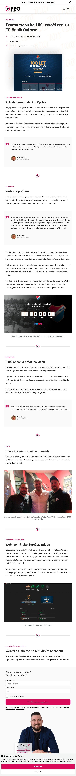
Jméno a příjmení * (10, 680)
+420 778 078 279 (22, 752)
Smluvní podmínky (20, 709)
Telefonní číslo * (10, 687)
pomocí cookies (55, 759)
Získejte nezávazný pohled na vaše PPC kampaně (37, 2)
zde (70, 761)
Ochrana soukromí (10, 709)
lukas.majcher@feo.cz (23, 750)
